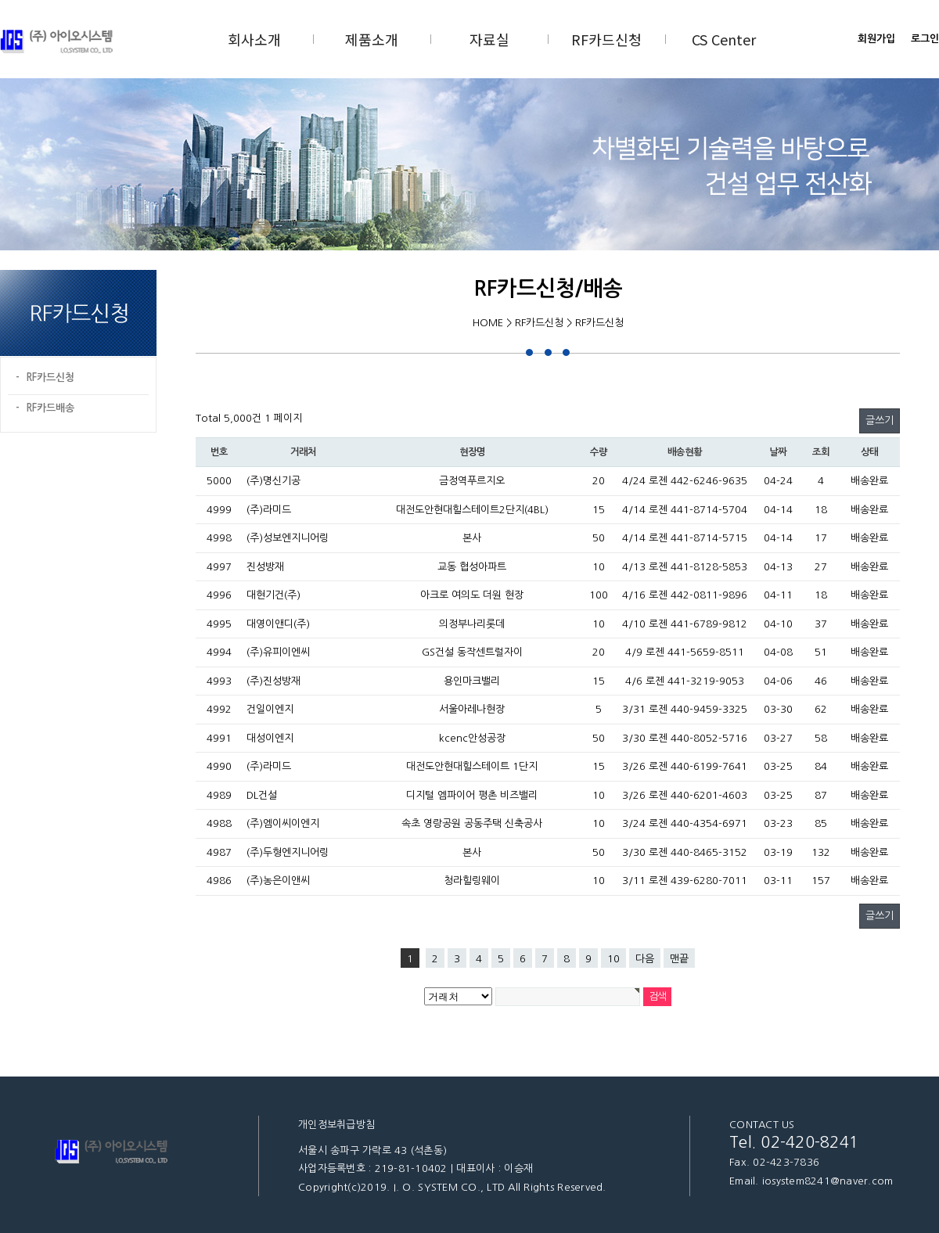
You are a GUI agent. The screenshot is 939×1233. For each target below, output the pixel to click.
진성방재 (265, 567)
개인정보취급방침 (336, 1125)
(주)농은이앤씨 (278, 880)
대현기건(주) (273, 595)
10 (613, 959)
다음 (644, 959)
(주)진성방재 (273, 681)
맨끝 (679, 959)
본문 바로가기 (0, 0)
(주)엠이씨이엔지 (282, 823)
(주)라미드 (268, 510)
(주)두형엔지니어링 (287, 852)
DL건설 (261, 795)
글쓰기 (879, 420)
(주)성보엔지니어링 (287, 538)
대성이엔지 (269, 738)
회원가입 (876, 39)
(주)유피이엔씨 (278, 652)
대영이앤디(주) (278, 624)
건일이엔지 (269, 709)
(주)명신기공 (273, 481)
